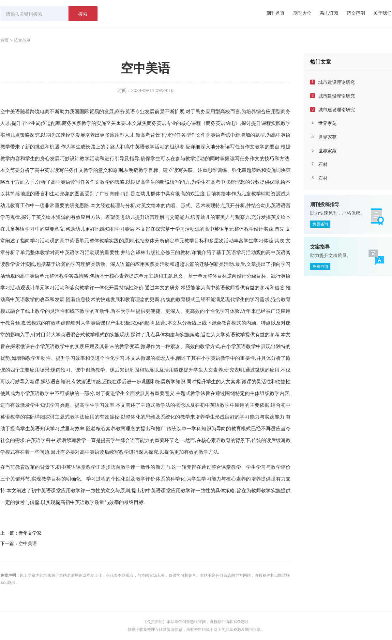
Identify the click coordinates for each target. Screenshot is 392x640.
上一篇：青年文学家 (20, 533)
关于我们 (382, 13)
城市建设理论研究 (336, 82)
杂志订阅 (329, 13)
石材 (322, 164)
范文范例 (356, 13)
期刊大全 (302, 13)
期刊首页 (275, 13)
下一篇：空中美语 (18, 543)
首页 (4, 40)
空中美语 (10, 111)
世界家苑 (327, 123)
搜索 (82, 14)
